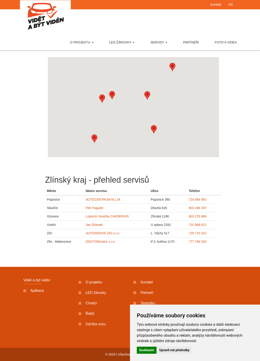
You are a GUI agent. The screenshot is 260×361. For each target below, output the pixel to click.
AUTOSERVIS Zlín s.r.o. (103, 233)
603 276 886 (197, 216)
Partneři (191, 42)
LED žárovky (122, 42)
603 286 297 (197, 208)
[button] (94, 138)
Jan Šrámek (94, 225)
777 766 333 (197, 241)
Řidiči (86, 314)
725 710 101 (197, 233)
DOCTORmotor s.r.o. (100, 241)
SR (230, 4)
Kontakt (216, 4)
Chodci (87, 303)
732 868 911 (197, 225)
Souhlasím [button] (146, 350)
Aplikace (33, 291)
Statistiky (144, 303)
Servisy (158, 42)
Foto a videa (226, 42)
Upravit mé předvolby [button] (174, 350)
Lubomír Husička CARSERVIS (107, 216)
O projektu (81, 42)
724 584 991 (197, 199)
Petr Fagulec (95, 208)
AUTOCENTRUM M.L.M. (103, 199)
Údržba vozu (92, 324)
